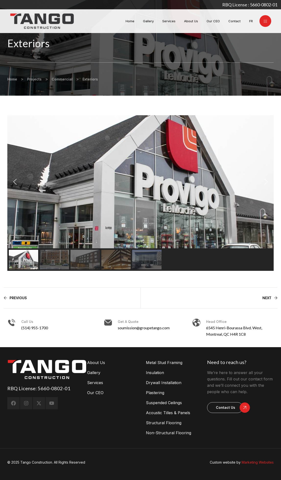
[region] (140, 193)
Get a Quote (128, 322)
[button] (265, 21)
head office (216, 322)
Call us (27, 322)
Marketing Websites (258, 462)
